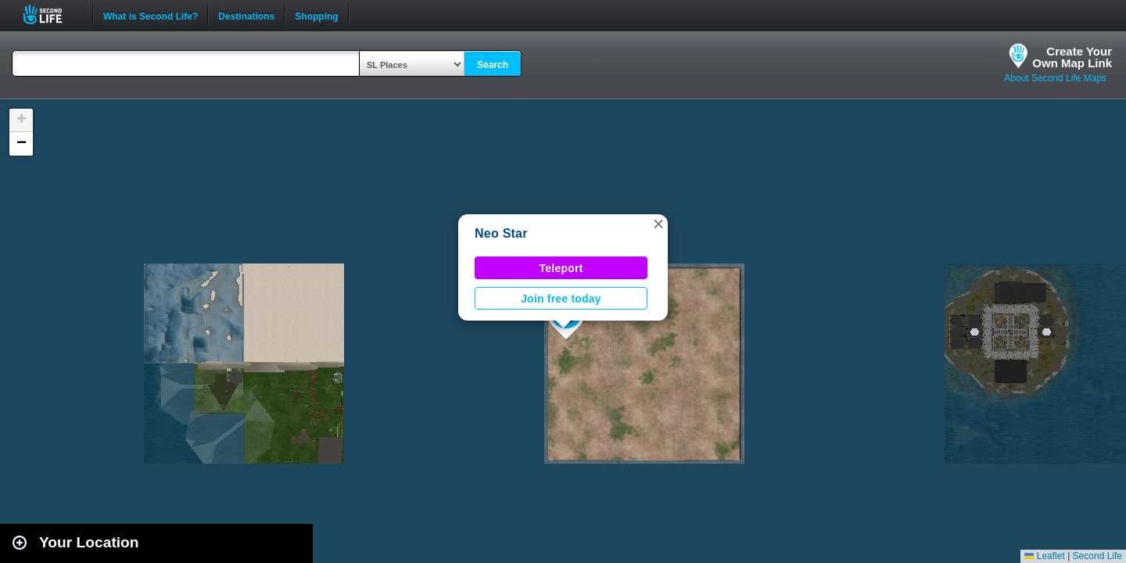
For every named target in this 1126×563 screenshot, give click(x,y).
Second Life (51, 14)
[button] (658, 223)
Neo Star (501, 233)
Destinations (246, 15)
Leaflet (1044, 555)
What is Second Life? (150, 15)
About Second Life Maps (1055, 78)
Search (492, 64)
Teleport (561, 268)
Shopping (316, 15)
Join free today (561, 298)
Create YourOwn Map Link (1072, 57)
